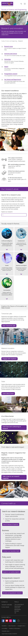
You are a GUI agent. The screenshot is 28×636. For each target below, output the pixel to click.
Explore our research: (7, 212)
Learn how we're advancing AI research (12, 427)
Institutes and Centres (10, 53)
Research (20, 41)
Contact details (5, 607)
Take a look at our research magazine (11, 477)
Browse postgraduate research (12, 593)
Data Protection (12, 625)
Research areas (8, 46)
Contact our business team (11, 551)
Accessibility (4, 628)
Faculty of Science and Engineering (14, 9)
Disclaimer (4, 625)
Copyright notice (21, 625)
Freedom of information (14, 628)
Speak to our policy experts (11, 572)
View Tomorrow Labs (9, 325)
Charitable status (5, 631)
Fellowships (7, 59)
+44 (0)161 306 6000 (6, 605)
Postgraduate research (10, 73)
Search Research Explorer (10, 524)
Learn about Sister (8, 393)
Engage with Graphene (10, 359)
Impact (6, 66)
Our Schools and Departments (12, 79)
